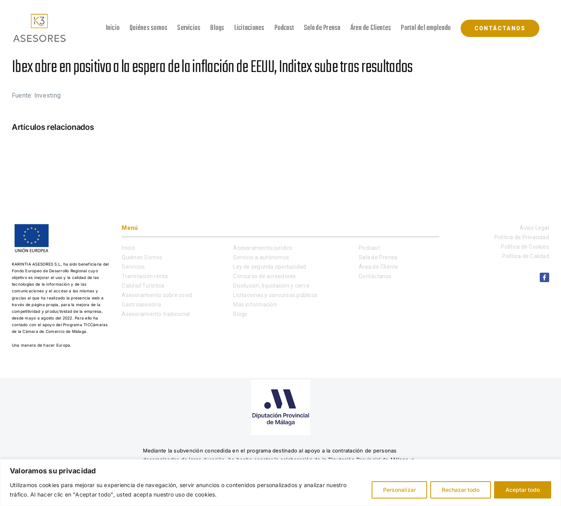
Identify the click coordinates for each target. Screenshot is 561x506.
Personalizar (399, 489)
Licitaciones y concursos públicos (275, 295)
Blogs (240, 314)
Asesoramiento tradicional (156, 314)
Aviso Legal (534, 228)
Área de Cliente (378, 267)
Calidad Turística (143, 286)
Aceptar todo (522, 489)
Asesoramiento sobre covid (157, 295)
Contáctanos (375, 276)
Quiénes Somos (142, 257)
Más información (255, 304)
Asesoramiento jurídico (263, 248)
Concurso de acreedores (264, 276)
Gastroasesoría (141, 304)
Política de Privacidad (521, 237)
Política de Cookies (525, 247)
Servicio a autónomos (261, 257)
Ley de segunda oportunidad (269, 267)
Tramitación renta (145, 276)
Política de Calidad (525, 256)
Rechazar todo (461, 489)
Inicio (128, 248)
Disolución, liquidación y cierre (271, 286)
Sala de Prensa (378, 257)
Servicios (133, 267)
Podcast (369, 248)
